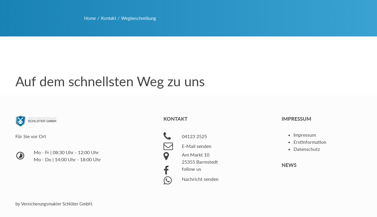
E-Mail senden (196, 146)
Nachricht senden (200, 179)
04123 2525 (194, 136)
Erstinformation (309, 142)
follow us (191, 169)
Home (90, 18)
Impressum (304, 135)
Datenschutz (306, 149)
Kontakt (108, 18)
